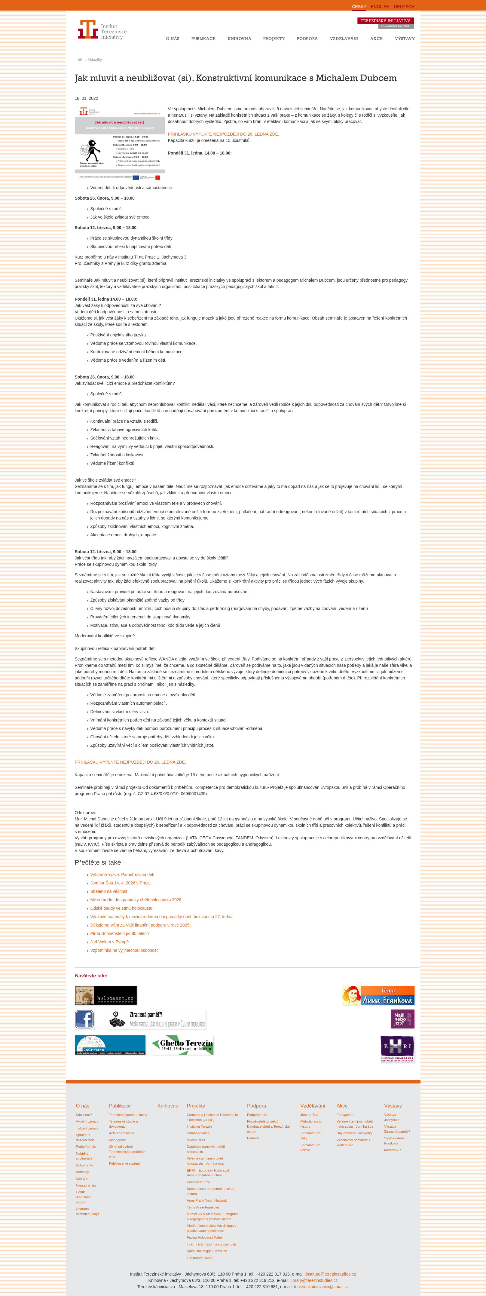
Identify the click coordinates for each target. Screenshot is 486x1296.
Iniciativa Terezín (199, 1126)
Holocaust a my (198, 1182)
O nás (172, 38)
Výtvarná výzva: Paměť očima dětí (122, 874)
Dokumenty (84, 1165)
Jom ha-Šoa (309, 1115)
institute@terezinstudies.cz (331, 1274)
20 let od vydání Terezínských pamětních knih (127, 1152)
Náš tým (82, 1179)
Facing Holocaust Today (204, 1237)
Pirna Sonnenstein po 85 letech (119, 933)
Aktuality (94, 60)
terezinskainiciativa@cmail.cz (321, 1286)
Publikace (203, 38)
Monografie (117, 1140)
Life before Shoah (200, 1258)
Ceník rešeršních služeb (84, 1197)
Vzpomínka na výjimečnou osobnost (124, 950)
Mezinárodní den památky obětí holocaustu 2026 (136, 899)
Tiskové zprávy (87, 1128)
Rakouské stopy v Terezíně (207, 1251)
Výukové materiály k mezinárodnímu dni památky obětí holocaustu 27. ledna (161, 916)
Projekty (274, 38)
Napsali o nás (86, 1185)
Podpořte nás (86, 1146)
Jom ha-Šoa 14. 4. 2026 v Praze (120, 883)
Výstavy (405, 38)
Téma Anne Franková (203, 1207)
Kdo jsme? (84, 1115)
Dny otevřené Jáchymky (354, 1133)
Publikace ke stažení (124, 1163)
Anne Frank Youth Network (207, 1200)
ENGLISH (380, 6)
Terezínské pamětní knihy (128, 1115)
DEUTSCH (404, 6)
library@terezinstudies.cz (314, 1280)
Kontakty (82, 1172)
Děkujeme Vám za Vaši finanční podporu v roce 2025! (140, 925)
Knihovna (239, 38)
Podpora (307, 38)
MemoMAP (392, 1150)
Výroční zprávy (87, 1121)
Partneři (253, 1138)
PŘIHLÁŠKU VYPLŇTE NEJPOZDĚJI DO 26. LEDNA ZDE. (223, 134)
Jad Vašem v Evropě (109, 941)
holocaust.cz (196, 1140)
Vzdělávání (344, 38)
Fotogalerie (345, 1115)
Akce (376, 38)
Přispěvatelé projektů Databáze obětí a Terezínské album (268, 1126)
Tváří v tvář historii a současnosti (211, 1244)
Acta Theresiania (121, 1133)
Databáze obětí (198, 1133)
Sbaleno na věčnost (108, 891)
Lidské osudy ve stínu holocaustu (121, 908)
